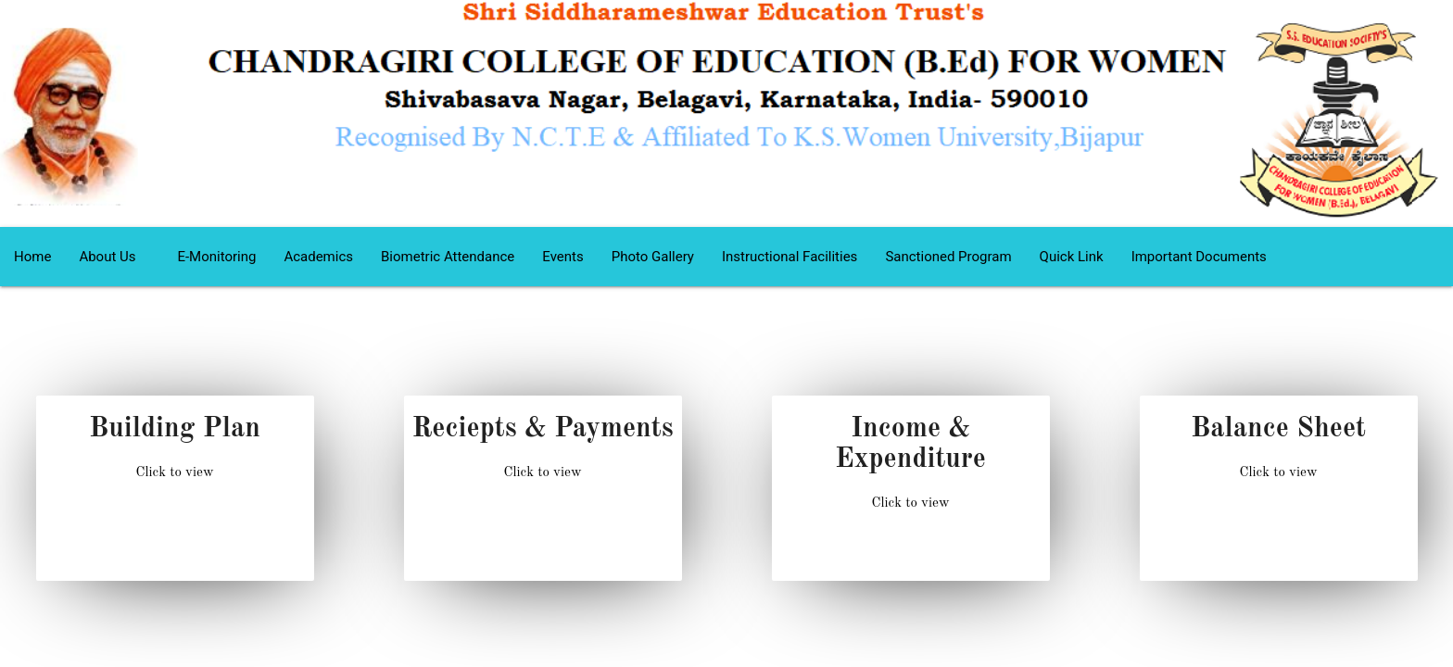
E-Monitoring (216, 256)
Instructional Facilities (789, 256)
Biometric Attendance (447, 256)
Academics (318, 256)
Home (32, 256)
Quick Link (1072, 256)
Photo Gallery (653, 256)
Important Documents (1199, 256)
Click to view (174, 473)
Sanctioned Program (948, 256)
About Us (114, 256)
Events (562, 256)
